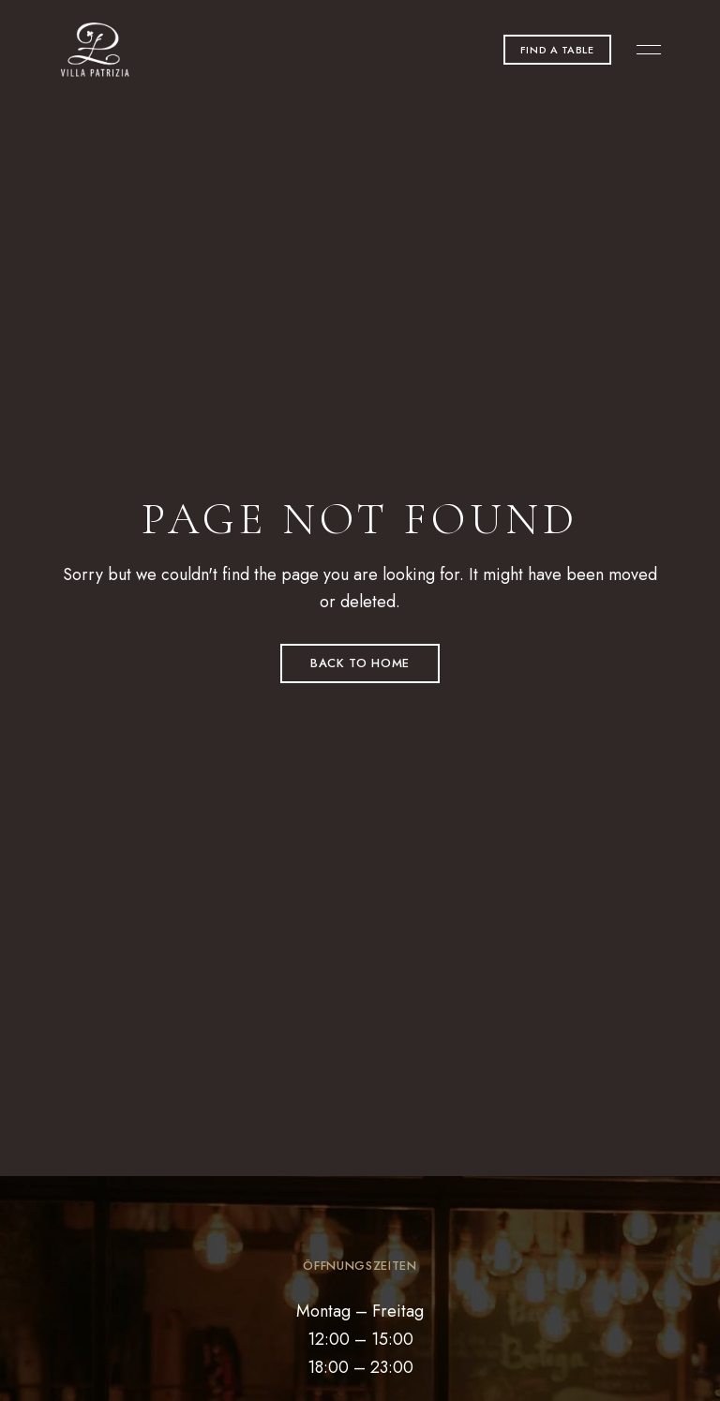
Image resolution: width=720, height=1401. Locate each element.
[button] (557, 50)
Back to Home (360, 663)
